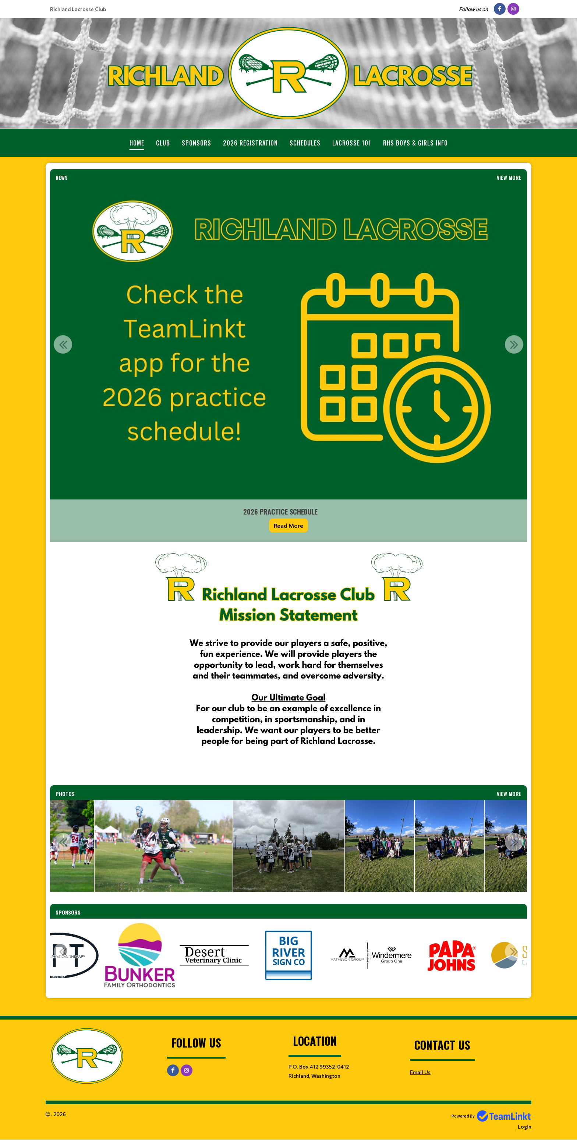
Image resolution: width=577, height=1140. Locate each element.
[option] (288, 363)
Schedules (305, 142)
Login (524, 1126)
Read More (288, 525)
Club (163, 142)
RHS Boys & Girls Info (415, 142)
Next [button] (514, 344)
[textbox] (288, 663)
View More (509, 177)
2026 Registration (250, 142)
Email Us (420, 1072)
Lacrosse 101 (351, 142)
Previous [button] (63, 344)
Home (137, 142)
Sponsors (196, 142)
